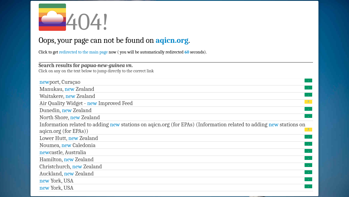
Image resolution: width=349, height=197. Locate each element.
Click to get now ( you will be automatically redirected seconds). (123, 40)
